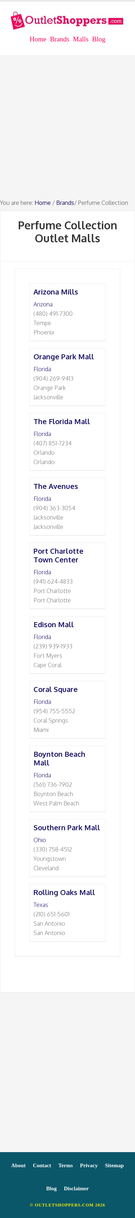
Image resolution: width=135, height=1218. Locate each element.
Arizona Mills (55, 291)
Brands (65, 202)
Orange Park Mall (63, 356)
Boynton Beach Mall (59, 758)
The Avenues (55, 486)
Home (43, 202)
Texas (40, 904)
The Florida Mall (61, 421)
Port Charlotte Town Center (58, 555)
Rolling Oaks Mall (64, 892)
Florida (42, 369)
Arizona (43, 304)
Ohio (39, 840)
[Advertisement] (67, 130)
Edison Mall (53, 624)
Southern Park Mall (66, 827)
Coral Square (55, 689)
